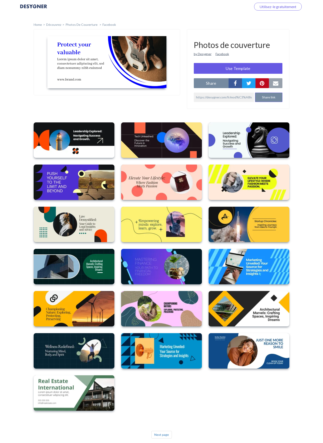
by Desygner (203, 54)
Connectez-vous (233, 7)
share (211, 83)
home (38, 24)
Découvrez (53, 24)
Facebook (109, 24)
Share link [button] (268, 97)
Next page (161, 434)
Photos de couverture (81, 24)
